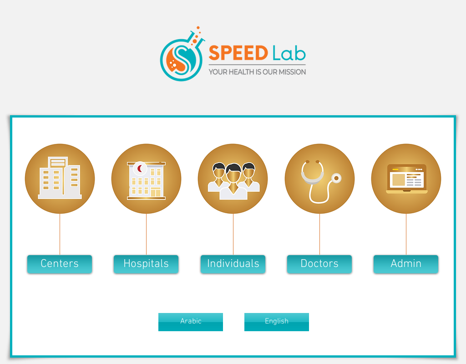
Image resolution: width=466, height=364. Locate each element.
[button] (59, 264)
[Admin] (406, 264)
